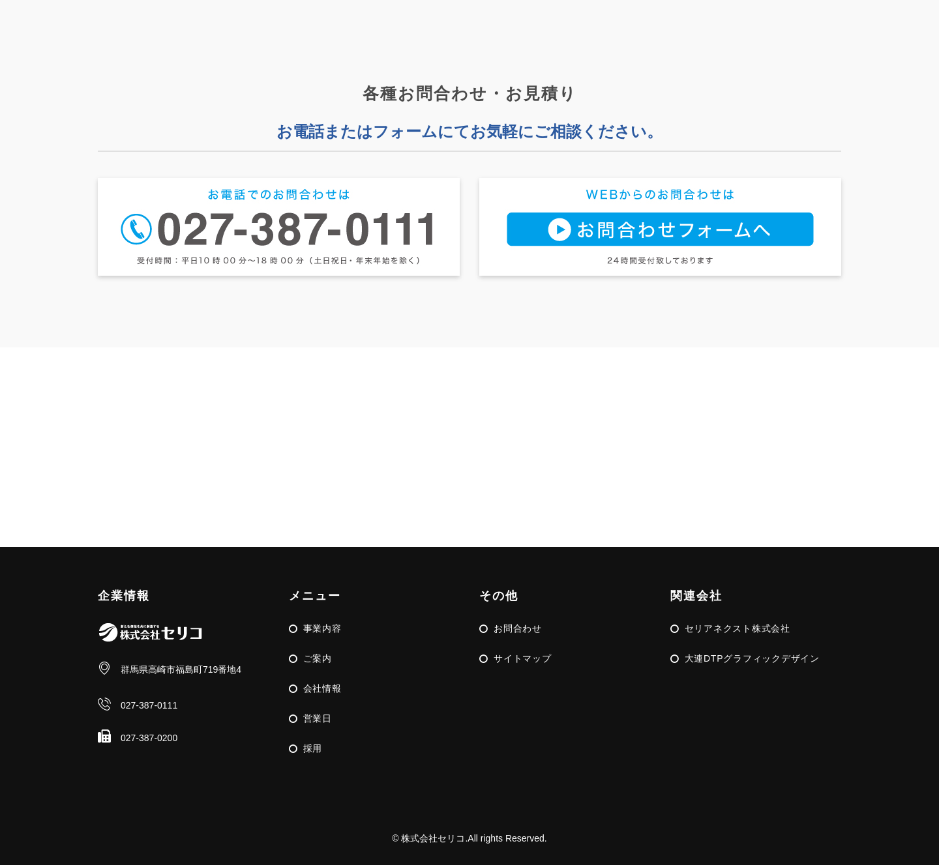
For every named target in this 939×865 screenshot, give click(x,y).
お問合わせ (518, 628)
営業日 (317, 718)
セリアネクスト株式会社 (737, 628)
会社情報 (322, 688)
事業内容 (322, 628)
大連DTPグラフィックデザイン (752, 658)
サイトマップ (523, 658)
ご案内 (317, 658)
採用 (313, 748)
